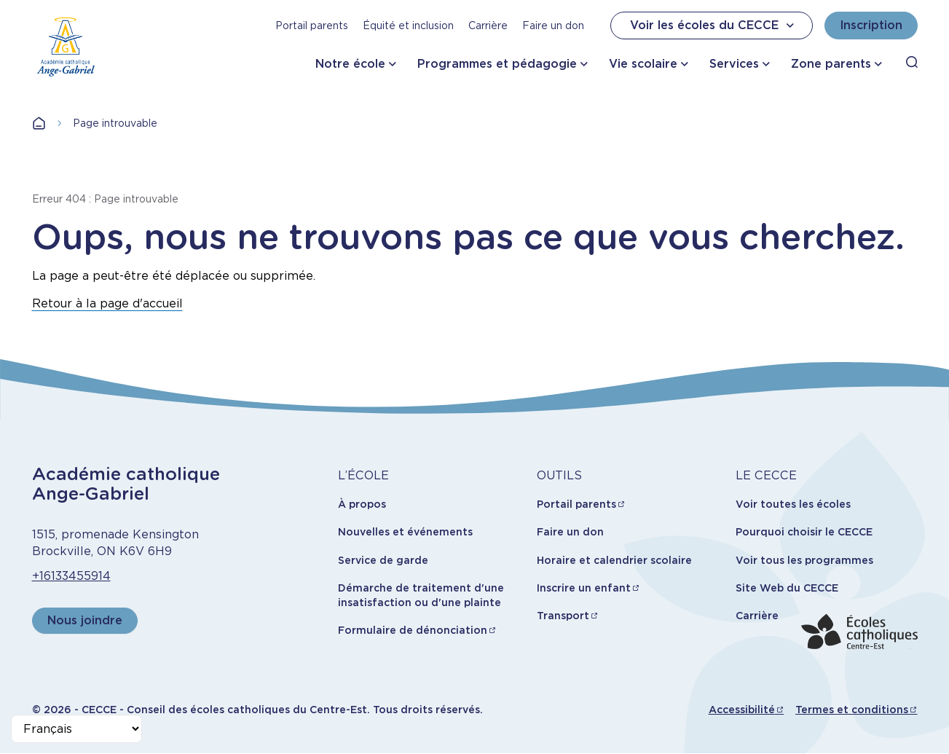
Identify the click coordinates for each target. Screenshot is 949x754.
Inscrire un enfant (584, 588)
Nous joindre (84, 620)
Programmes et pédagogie (497, 64)
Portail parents (311, 25)
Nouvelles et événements (405, 532)
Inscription (871, 25)
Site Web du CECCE (787, 588)
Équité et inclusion (408, 25)
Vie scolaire (643, 64)
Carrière (488, 25)
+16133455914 (71, 576)
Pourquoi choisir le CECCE (804, 532)
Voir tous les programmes (804, 560)
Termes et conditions (851, 709)
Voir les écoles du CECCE (714, 25)
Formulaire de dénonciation (412, 630)
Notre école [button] (350, 64)
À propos (362, 504)
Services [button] (734, 64)
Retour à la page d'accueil (107, 303)
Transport (563, 615)
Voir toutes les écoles (793, 504)
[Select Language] (76, 729)
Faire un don (553, 25)
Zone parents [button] (831, 64)
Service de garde (383, 560)
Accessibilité (742, 709)
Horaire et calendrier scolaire (614, 560)
